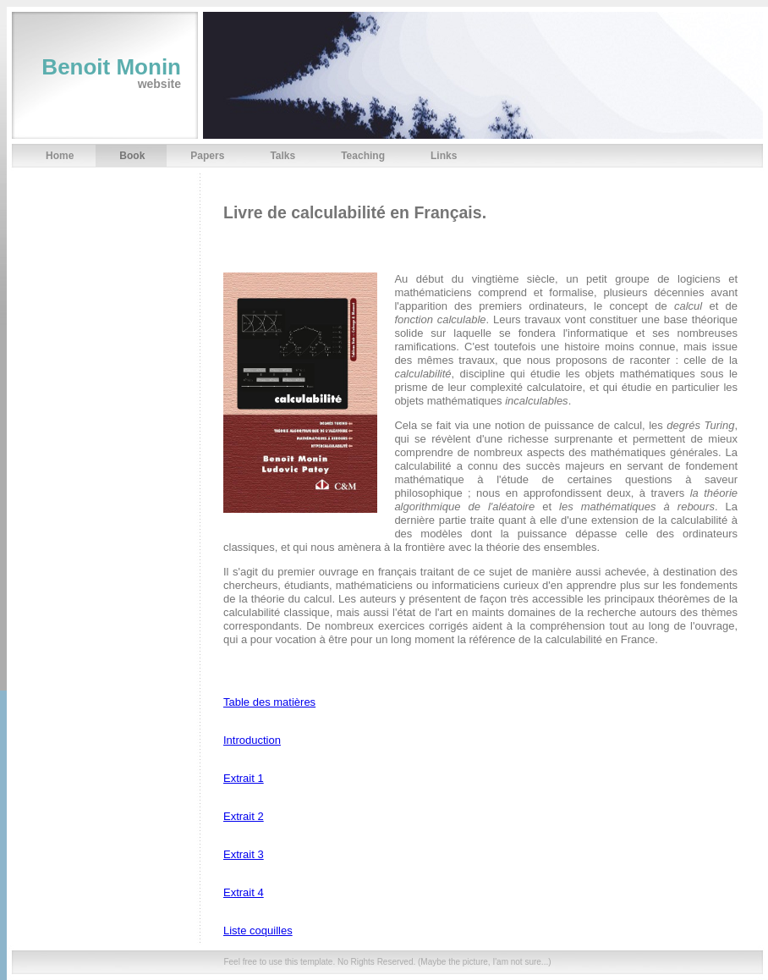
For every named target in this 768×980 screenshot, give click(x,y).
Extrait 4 (243, 892)
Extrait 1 (243, 778)
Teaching (363, 156)
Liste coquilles (258, 930)
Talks (282, 156)
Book (132, 156)
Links (444, 156)
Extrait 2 (243, 816)
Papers (207, 156)
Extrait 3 (243, 854)
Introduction (252, 740)
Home (60, 156)
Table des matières (269, 702)
